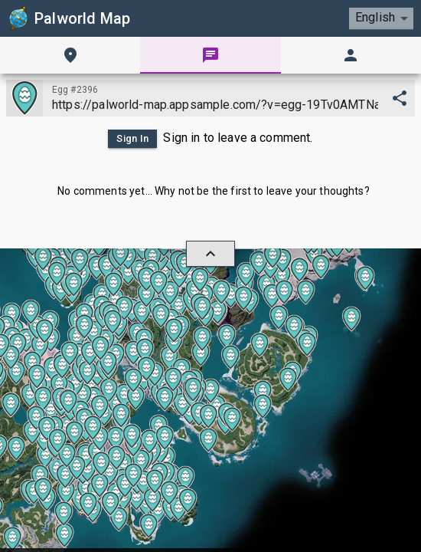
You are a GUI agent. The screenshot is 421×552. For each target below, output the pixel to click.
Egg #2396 (75, 89)
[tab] (70, 55)
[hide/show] (210, 254)
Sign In (132, 139)
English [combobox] (375, 17)
